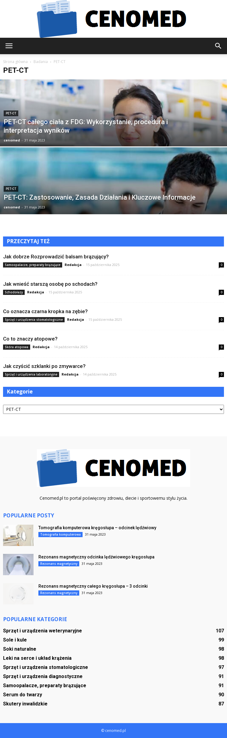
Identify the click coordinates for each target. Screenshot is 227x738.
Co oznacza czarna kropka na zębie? (45, 311)
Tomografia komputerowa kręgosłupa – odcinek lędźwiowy (97, 527)
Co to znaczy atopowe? (30, 339)
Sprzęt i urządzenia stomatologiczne (34, 319)
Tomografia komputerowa (60, 534)
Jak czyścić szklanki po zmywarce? (44, 366)
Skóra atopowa (16, 347)
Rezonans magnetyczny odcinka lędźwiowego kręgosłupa (96, 556)
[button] (218, 46)
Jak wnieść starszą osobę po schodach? (50, 284)
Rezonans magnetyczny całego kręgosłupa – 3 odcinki (93, 586)
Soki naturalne (19, 649)
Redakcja (73, 264)
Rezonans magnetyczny (58, 563)
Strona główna (15, 61)
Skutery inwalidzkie (25, 704)
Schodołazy (14, 292)
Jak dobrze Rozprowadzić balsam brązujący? (56, 257)
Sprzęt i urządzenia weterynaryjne (42, 631)
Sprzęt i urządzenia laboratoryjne (31, 374)
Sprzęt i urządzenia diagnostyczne (43, 676)
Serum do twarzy (22, 695)
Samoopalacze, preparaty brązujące (32, 265)
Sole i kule (15, 640)
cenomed (12, 140)
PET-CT (11, 113)
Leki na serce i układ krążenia (37, 658)
